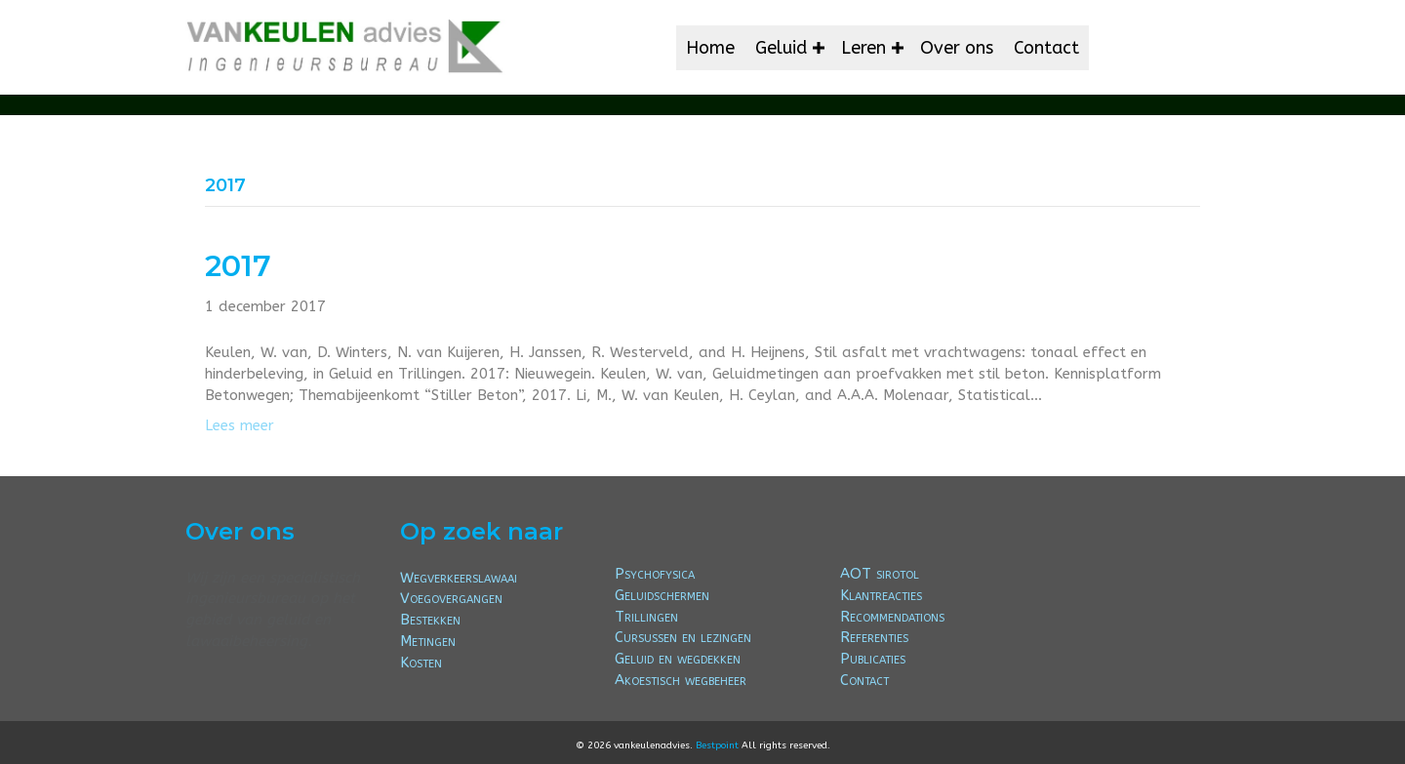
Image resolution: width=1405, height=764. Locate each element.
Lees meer (239, 425)
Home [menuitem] (710, 48)
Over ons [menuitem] (956, 48)
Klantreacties (881, 595)
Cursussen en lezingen (683, 637)
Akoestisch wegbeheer (680, 680)
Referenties (874, 637)
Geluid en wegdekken (678, 658)
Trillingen (646, 616)
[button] (818, 47)
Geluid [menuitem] (781, 48)
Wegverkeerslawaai (458, 577)
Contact (864, 680)
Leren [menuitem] (863, 48)
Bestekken (430, 619)
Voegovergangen (451, 598)
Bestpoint (717, 745)
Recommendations (892, 616)
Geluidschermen (662, 595)
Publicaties (872, 658)
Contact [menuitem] (1046, 48)
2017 (238, 266)
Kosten (421, 662)
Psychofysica (655, 574)
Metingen (428, 641)
